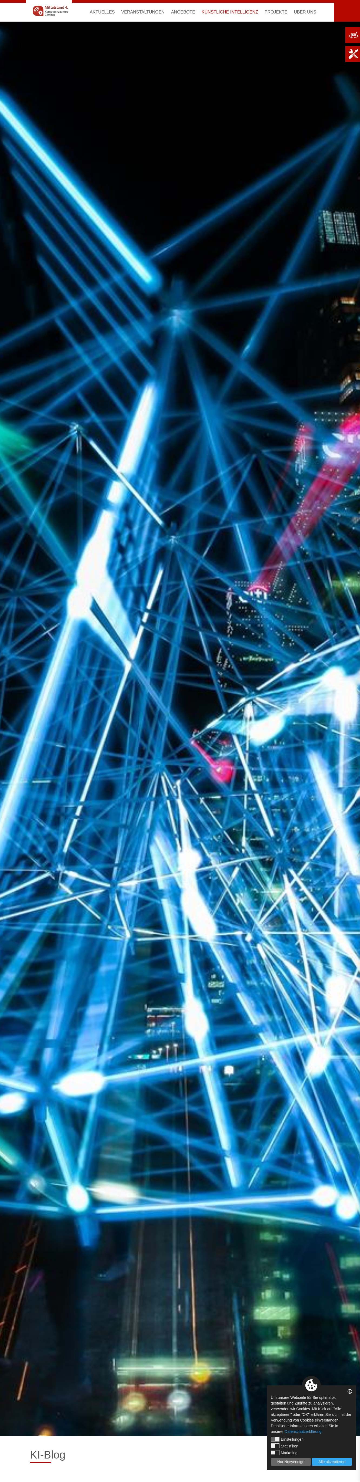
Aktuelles (102, 12)
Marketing (284, 1452)
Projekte (276, 12)
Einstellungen (287, 1439)
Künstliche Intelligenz (230, 12)
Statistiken (284, 1445)
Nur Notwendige (290, 1462)
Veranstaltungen (143, 12)
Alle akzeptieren (331, 1462)
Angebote (183, 12)
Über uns (305, 12)
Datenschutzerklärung (303, 1431)
